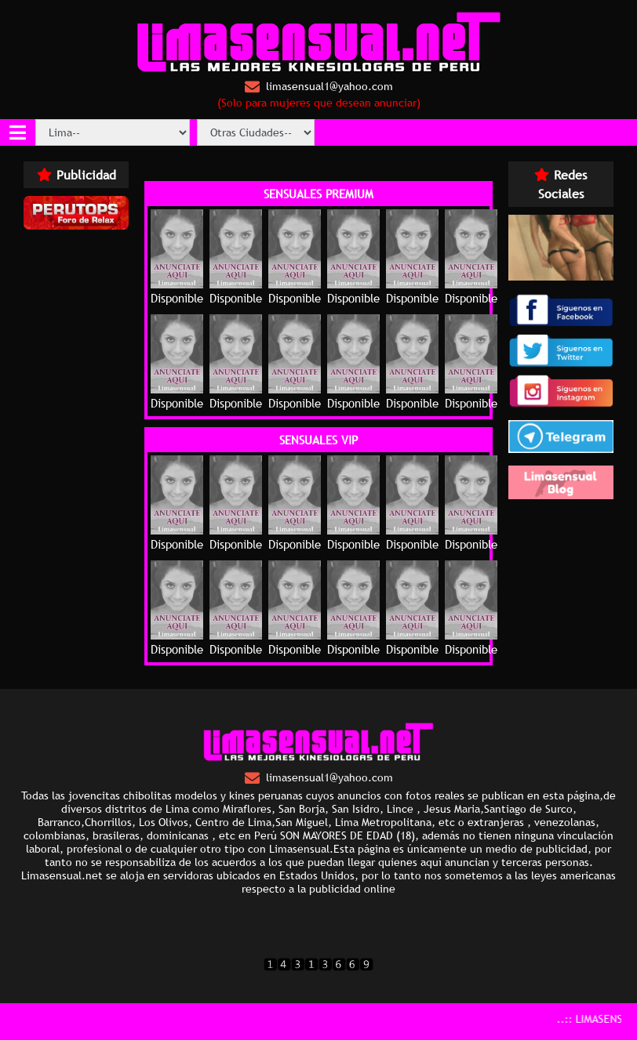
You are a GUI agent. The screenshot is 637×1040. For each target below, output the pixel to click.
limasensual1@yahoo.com (319, 86)
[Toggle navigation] (17, 132)
